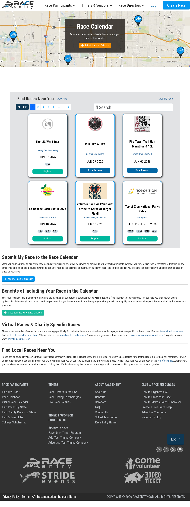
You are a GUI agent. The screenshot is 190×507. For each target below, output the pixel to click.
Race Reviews (95, 170)
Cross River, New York (142, 154)
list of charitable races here (24, 335)
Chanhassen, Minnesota (95, 217)
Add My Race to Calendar (18, 278)
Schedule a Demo (106, 417)
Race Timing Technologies (64, 397)
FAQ (97, 407)
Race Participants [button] (60, 5)
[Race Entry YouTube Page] (180, 449)
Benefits (100, 397)
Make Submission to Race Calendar (23, 312)
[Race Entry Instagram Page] (159, 449)
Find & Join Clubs (12, 417)
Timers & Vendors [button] (97, 5)
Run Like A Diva (95, 144)
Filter (22, 106)
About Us (100, 392)
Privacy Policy (11, 497)
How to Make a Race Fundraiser (161, 402)
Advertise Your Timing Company (68, 442)
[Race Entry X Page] (173, 449)
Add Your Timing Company (64, 437)
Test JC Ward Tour (47, 142)
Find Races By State (14, 407)
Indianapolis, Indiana (95, 154)
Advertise (62, 98)
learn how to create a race (73, 335)
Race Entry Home (106, 422)
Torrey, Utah (142, 217)
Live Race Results (59, 402)
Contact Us (101, 412)
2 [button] (38, 106)
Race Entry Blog (151, 417)
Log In (155, 5)
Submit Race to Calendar (95, 45)
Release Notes (67, 497)
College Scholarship (14, 422)
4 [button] (48, 106)
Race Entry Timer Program (64, 432)
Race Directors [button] (132, 5)
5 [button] (53, 106)
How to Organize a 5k (155, 392)
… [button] (59, 106)
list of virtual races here (171, 331)
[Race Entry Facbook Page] (166, 449)
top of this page (165, 360)
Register (47, 171)
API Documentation (44, 497)
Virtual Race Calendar (15, 402)
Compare (100, 402)
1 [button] (32, 106)
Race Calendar (11, 397)
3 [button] (43, 106)
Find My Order (10, 392)
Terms (26, 497)
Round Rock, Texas (47, 217)
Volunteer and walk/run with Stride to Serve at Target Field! (95, 209)
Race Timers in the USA (63, 392)
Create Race (176, 5)
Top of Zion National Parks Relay (142, 209)
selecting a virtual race (19, 339)
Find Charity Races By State (19, 412)
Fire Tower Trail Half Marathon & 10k (142, 144)
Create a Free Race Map (157, 407)
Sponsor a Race (58, 427)
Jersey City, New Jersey (47, 150)
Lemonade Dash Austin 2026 (47, 209)
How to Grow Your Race (156, 397)
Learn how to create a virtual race (146, 335)
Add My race (166, 98)
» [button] (68, 106)
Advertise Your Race (154, 412)
